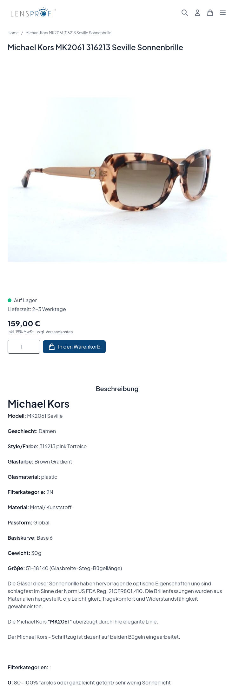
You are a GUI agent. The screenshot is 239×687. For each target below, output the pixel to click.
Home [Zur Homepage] (13, 32)
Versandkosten (59, 332)
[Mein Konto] (197, 13)
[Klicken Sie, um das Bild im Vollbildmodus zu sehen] (117, 179)
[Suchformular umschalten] (185, 13)
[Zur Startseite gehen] (32, 13)
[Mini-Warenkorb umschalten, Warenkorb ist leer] (210, 13)
